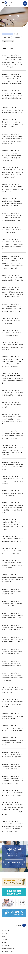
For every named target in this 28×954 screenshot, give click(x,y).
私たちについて (6, 930)
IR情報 (4, 942)
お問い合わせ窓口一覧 (14, 862)
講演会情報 (17, 37)
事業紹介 (4, 936)
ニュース (4, 933)
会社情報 (4, 939)
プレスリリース (7, 34)
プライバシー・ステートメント (10, 952)
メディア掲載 (7, 37)
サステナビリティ (7, 946)
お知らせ (18, 34)
